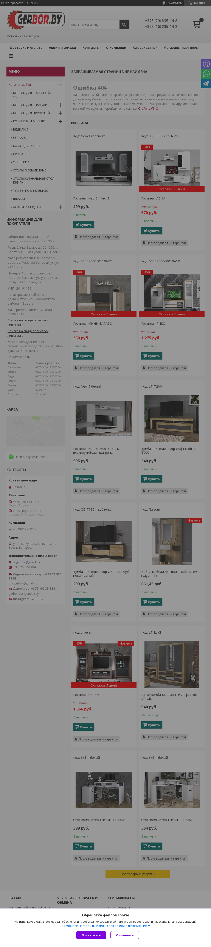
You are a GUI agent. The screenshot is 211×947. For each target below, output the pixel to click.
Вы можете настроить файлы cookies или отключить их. (104, 926)
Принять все (91, 935)
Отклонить (124, 935)
